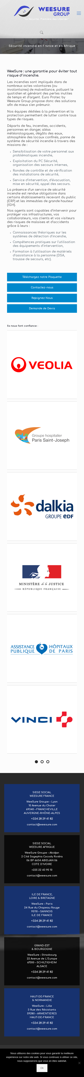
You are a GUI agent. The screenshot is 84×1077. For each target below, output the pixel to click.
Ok (42, 1068)
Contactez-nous (42, 287)
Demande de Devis (42, 308)
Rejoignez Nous (42, 298)
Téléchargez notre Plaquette (42, 277)
